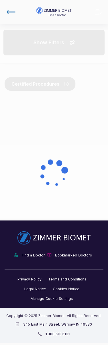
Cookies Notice (66, 289)
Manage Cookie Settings (52, 298)
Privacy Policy (29, 279)
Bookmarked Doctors (98, 12)
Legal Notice (35, 289)
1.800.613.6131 (57, 334)
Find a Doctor (33, 255)
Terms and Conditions (67, 279)
